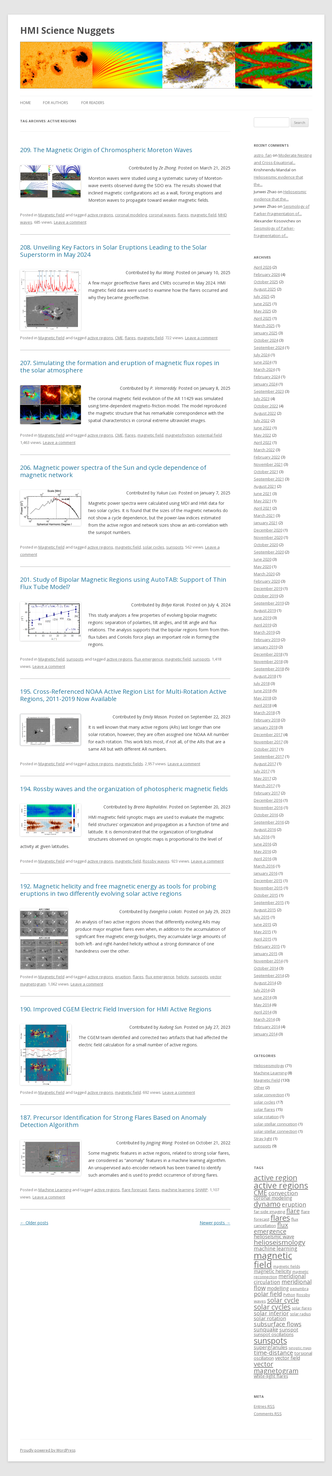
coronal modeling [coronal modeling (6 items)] (273, 1198)
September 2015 (269, 902)
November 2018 (268, 661)
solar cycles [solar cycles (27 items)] (272, 1307)
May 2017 (262, 778)
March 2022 (264, 449)
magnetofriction (179, 435)
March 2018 (264, 712)
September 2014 (269, 975)
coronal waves (162, 215)
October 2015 (266, 895)
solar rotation (266, 1116)
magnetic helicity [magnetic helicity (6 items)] (272, 1271)
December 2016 (268, 800)
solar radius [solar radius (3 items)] (300, 1314)
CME (119, 337)
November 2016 (268, 807)
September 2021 (269, 479)
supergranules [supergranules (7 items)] (271, 1347)
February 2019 (267, 639)
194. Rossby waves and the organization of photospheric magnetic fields (124, 789)
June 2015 (262, 924)
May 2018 (262, 698)
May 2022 (262, 435)
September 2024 (269, 347)
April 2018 (262, 705)
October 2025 (266, 281)
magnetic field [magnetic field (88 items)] (273, 1259)
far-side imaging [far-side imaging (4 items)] (269, 1211)
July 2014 (262, 990)
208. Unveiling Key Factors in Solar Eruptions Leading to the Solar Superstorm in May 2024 (113, 251)
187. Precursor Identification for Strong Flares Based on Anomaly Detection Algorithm (113, 1121)
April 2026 (262, 267)
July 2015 (262, 917)
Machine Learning (54, 1189)
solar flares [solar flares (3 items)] (302, 1308)
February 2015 (267, 946)
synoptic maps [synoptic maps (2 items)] (300, 1348)
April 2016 (262, 858)
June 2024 (262, 362)
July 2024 (262, 355)
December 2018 (268, 654)
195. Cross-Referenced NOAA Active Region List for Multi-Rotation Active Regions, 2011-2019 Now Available (123, 695)
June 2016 (262, 844)
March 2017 (264, 785)
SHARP (201, 1189)
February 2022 (267, 457)
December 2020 (268, 530)
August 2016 (265, 829)
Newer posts (215, 1223)
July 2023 (262, 398)
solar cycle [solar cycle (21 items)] (283, 1300)
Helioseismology (269, 1065)
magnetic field (203, 215)
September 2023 (269, 391)
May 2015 (262, 931)
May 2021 (262, 501)
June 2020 (262, 559)
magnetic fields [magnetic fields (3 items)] (286, 1266)
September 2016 (269, 822)
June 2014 (262, 997)
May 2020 (262, 566)
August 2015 (265, 909)
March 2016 (264, 866)
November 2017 (268, 742)
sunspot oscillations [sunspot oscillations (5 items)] (274, 1334)
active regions (100, 215)
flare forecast (134, 1189)
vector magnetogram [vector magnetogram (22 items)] (276, 1367)
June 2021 (262, 493)
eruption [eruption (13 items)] (294, 1205)
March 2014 (264, 1019)
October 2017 (266, 749)
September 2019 (269, 603)
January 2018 (266, 727)
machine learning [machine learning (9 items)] (275, 1248)
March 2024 (264, 369)
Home (25, 102)
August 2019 (265, 610)
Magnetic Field (51, 215)
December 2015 (268, 880)
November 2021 (268, 464)
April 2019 (262, 625)
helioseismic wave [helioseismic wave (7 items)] (274, 1236)
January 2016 (266, 873)
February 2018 (267, 720)
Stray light (263, 1138)
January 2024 (266, 384)
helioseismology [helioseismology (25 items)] (279, 1242)
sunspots (174, 547)
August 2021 (265, 486)
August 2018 (265, 676)
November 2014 (268, 961)
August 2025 (265, 289)
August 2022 (265, 413)
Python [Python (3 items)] (289, 1294)
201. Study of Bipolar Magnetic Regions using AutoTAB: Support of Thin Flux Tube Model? (123, 583)
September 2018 (269, 669)
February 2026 (267, 274)
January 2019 (266, 647)
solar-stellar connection (275, 1131)
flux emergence (148, 659)
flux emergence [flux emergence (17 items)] (271, 1227)
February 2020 (267, 581)
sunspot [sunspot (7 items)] (288, 1329)
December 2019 (268, 588)
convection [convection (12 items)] (283, 1193)
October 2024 (266, 340)
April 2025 (262, 318)
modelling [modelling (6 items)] (278, 1288)
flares (183, 215)
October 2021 (266, 471)
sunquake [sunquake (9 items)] (266, 1329)
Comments (268, 1413)
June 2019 (262, 617)
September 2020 (269, 552)
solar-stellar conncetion (275, 1124)
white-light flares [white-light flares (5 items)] (271, 1376)
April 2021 (262, 508)
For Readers (92, 102)
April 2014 (262, 1012)
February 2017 (267, 793)
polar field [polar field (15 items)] (268, 1294)
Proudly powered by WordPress (47, 1450)
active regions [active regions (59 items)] (281, 1185)
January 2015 (266, 953)
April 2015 (262, 939)
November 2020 (268, 537)
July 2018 (262, 683)
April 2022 (262, 442)
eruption (123, 976)
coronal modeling (131, 215)
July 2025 (262, 296)
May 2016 (262, 851)
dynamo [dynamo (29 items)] (267, 1204)
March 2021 (264, 515)
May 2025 (262, 311)
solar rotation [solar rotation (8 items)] (270, 1318)
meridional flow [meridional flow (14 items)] (283, 1285)
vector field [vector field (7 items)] (287, 1358)
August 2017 (265, 763)
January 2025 (266, 333)
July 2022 (262, 420)
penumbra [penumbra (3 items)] (299, 1288)
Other (259, 1087)
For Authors (55, 102)
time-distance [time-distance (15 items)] (273, 1353)
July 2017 (262, 771)
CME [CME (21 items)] (260, 1192)
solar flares (264, 1109)
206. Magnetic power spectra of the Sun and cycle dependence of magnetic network (113, 471)
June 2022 (262, 428)
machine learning (178, 1189)
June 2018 (262, 690)
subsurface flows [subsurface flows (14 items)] (278, 1324)
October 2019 (266, 595)
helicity (182, 976)
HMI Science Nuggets (67, 30)
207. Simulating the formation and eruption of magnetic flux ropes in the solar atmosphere (119, 366)
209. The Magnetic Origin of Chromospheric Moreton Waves (106, 150)
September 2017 (269, 756)
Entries (264, 1406)
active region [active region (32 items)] (275, 1177)
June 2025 (262, 303)
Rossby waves (156, 861)
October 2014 (266, 968)
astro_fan (263, 155)
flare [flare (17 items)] (293, 1210)
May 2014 (262, 1004)
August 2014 (265, 983)
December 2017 (268, 734)
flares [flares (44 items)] (280, 1218)
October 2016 (266, 815)
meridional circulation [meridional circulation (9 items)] (280, 1279)
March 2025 (264, 325)
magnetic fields (129, 763)
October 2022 (266, 406)
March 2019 (264, 632)
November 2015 (268, 888)
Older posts (34, 1223)
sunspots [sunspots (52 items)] (270, 1340)
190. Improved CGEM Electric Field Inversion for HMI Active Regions (115, 1009)
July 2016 (262, 836)
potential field (209, 435)
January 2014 (266, 1034)
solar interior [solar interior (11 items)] (271, 1313)
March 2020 (264, 574)
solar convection (269, 1094)
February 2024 (267, 376)
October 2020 (266, 544)
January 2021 (266, 522)
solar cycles (153, 547)
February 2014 (267, 1026)
